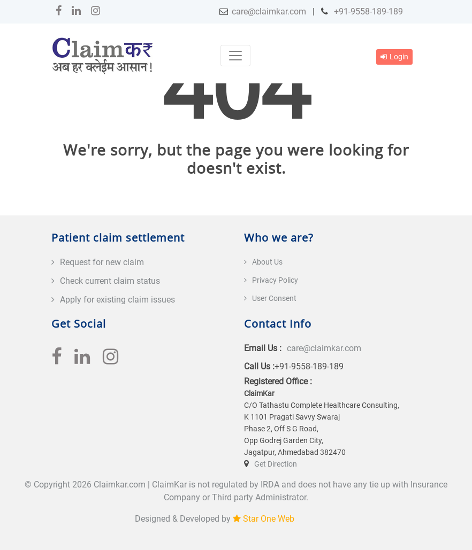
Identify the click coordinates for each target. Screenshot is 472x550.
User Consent (274, 298)
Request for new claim (102, 262)
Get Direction (275, 464)
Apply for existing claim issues (117, 300)
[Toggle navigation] (235, 55)
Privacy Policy (275, 280)
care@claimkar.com (269, 11)
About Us (267, 262)
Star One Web (268, 519)
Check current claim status (110, 281)
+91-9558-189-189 (367, 11)
